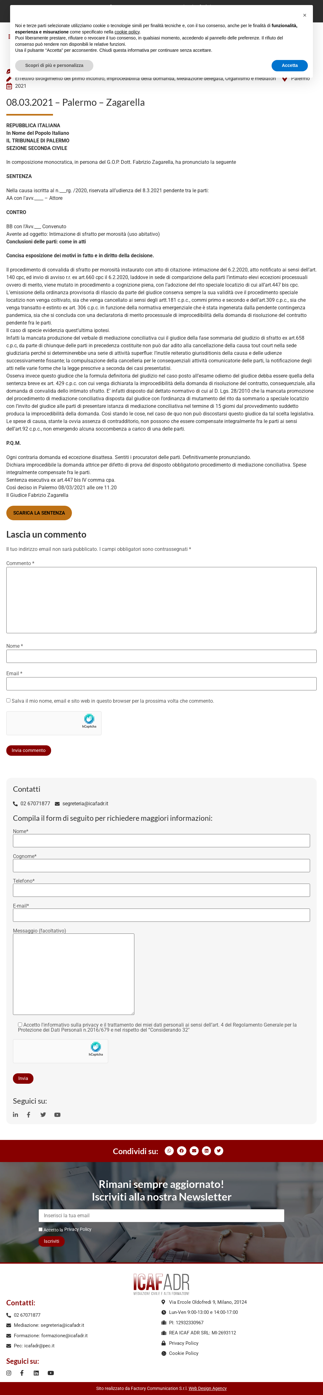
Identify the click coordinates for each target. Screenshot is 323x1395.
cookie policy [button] (127, 31)
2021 (20, 86)
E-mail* (161, 910)
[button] (169, 1150)
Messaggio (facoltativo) (73, 972)
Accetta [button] (290, 65)
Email (14, 673)
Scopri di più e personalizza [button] (54, 65)
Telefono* (161, 886)
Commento (20, 563)
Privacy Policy (77, 1229)
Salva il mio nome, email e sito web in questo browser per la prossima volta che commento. (113, 701)
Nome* (161, 836)
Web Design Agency (208, 1388)
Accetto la (50, 1229)
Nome (14, 646)
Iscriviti (51, 1241)
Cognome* (161, 861)
